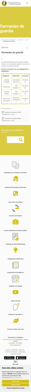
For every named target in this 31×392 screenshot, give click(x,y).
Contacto (8, 350)
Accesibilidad (21, 352)
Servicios (20, 39)
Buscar (21, 139)
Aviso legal (21, 350)
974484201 (19, 343)
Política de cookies (15, 354)
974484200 (11, 343)
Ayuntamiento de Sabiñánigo (8, 39)
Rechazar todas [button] (15, 384)
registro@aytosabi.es (15, 345)
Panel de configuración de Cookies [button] (15, 388)
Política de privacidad (11, 352)
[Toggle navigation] (27, 4)
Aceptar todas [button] (15, 381)
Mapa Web (14, 350)
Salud (27, 39)
